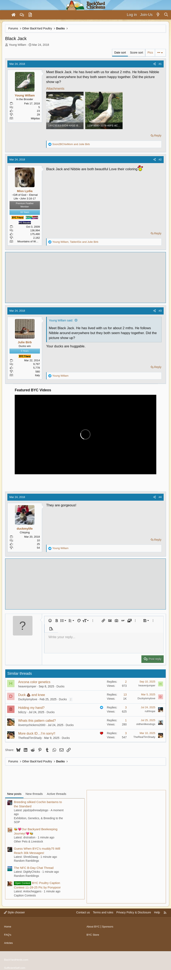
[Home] (13, 15)
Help (157, 912)
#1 (160, 63)
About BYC (94, 925)
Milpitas (35, 118)
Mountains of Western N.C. (33, 241)
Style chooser (14, 912)
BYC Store (93, 932)
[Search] (166, 14)
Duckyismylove (27, 699)
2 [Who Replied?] (126, 681)
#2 (160, 159)
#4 (160, 497)
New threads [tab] (34, 793)
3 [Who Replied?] (126, 707)
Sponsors (109, 925)
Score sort (136, 52)
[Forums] (22, 15)
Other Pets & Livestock (28, 841)
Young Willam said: (61, 320)
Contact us (83, 912)
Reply (157, 135)
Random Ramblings (26, 860)
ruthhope (150, 711)
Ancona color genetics (34, 682)
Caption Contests (25, 895)
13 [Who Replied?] (125, 694)
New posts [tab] (14, 793)
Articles (8, 940)
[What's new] (158, 14)
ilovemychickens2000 (31, 725)
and (71, 144)
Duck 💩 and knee (31, 695)
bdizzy (22, 712)
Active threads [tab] (56, 793)
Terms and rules (103, 912)
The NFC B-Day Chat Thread (34, 867)
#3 (160, 310)
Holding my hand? (31, 707)
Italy (37, 375)
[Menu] (5, 14)
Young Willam (17, 44)
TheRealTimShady (30, 738)
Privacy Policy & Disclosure (133, 912)
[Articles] (30, 15)
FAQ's (8, 932)
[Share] (154, 64)
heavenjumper (27, 686)
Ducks (61, 686)
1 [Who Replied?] (126, 720)
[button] (50, 620)
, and (75, 241)
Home (8, 925)
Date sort (120, 52)
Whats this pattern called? (37, 720)
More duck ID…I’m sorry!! (36, 733)
